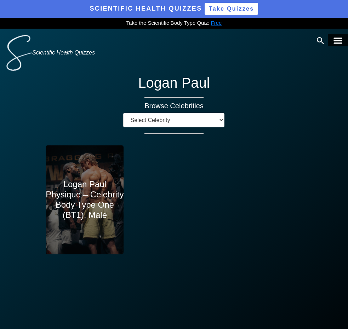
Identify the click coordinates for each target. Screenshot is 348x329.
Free (216, 23)
